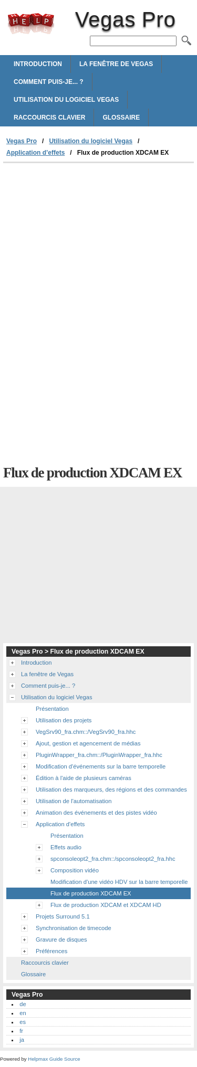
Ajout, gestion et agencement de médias (88, 743)
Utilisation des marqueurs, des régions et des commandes (111, 789)
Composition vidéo (74, 870)
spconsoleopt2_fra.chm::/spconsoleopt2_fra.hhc (112, 859)
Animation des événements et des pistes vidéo (96, 812)
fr (21, 1031)
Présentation (52, 709)
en (22, 1013)
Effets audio (65, 847)
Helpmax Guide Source (54, 1059)
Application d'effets (60, 824)
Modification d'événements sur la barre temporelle (100, 766)
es (22, 1022)
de (22, 1004)
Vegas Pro (31, 23)
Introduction (38, 64)
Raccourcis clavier (49, 117)
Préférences (51, 951)
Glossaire (121, 117)
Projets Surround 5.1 (63, 916)
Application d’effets (35, 152)
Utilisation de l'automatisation (74, 801)
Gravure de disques (61, 939)
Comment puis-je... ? (49, 82)
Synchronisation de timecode (73, 928)
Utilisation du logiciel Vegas (66, 99)
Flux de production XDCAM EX (90, 893)
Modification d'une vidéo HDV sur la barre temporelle (119, 882)
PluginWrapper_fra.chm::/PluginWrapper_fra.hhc (99, 755)
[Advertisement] (98, 241)
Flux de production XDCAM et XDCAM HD (105, 905)
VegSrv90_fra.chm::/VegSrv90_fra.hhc (86, 732)
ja (21, 1040)
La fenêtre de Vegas (116, 64)
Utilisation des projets (63, 720)
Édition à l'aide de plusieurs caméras (83, 778)
